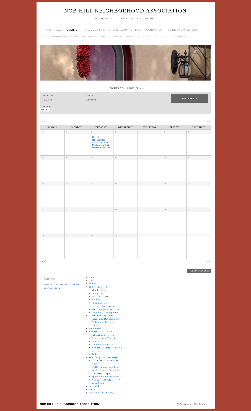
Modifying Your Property (101, 36)
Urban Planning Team (125, 30)
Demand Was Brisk (102, 344)
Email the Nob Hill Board (57, 284)
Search (90, 95)
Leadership (98, 293)
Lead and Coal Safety (170, 36)
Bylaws (96, 299)
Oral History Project (103, 338)
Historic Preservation (104, 306)
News (59, 30)
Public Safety (99, 302)
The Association (93, 30)
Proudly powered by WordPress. (194, 404)
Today (95, 354)
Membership (99, 290)
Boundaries (153, 30)
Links (147, 36)
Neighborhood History (61, 36)
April (43, 121)
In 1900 (96, 341)
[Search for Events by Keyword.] (111, 99)
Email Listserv (100, 296)
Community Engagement (106, 312)
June (207, 121)
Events (72, 30)
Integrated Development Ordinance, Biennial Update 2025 (105, 322)
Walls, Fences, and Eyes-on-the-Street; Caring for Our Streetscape (106, 370)
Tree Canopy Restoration (106, 309)
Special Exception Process (107, 376)
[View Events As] (45, 109)
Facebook (132, 36)
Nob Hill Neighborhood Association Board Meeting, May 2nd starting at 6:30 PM (101, 142)
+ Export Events (199, 271)
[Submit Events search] (189, 98)
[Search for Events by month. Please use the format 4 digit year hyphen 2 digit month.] (61, 99)
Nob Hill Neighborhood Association (125, 11)
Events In (48, 95)
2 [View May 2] (91, 132)
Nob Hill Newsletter (181, 30)
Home (48, 30)
